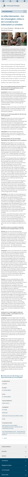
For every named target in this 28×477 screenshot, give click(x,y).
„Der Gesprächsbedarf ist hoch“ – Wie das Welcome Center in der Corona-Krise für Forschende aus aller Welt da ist (13, 433)
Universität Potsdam (12, 6)
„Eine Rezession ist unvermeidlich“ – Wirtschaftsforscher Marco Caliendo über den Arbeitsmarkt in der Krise (12, 427)
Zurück (5, 438)
